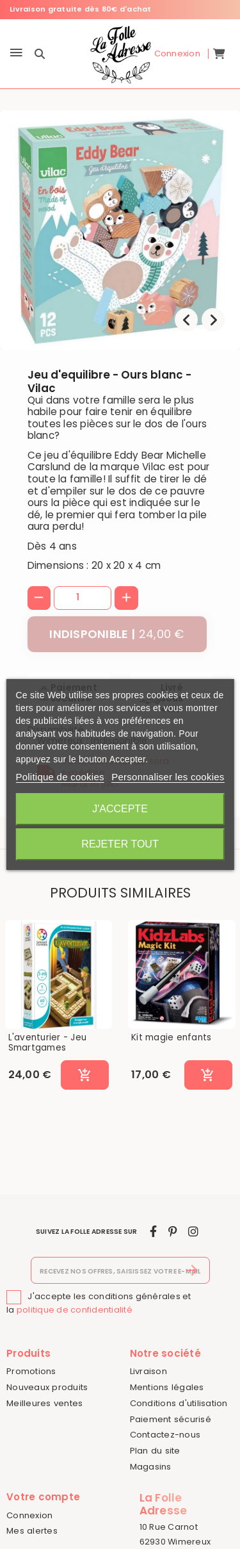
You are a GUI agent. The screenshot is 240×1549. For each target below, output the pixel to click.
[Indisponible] (117, 634)
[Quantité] (82, 597)
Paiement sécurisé (170, 1419)
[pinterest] (172, 1231)
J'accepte (120, 808)
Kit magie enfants (171, 1038)
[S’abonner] (192, 1270)
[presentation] (186, 319)
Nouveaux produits (47, 1387)
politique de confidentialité (74, 1309)
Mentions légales (167, 1387)
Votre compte (43, 1497)
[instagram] (193, 1231)
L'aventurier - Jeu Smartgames (47, 1043)
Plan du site (155, 1451)
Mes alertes (32, 1531)
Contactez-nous (165, 1435)
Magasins (151, 1467)
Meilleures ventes (44, 1403)
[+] (126, 598)
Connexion (29, 1515)
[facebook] (153, 1231)
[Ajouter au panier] (85, 1075)
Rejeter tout (119, 844)
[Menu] (16, 53)
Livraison (148, 1371)
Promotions (31, 1371)
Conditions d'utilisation (179, 1403)
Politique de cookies (59, 776)
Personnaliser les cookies (167, 776)
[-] (39, 598)
